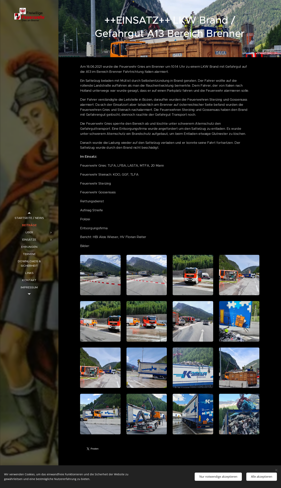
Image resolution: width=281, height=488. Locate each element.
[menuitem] (29, 218)
